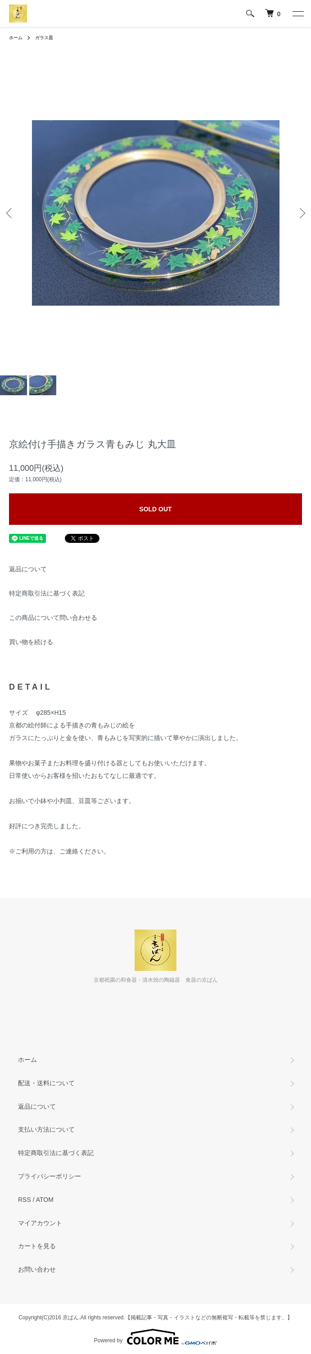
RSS (24, 1199)
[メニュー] (297, 13)
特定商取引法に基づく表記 (47, 593)
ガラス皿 (44, 37)
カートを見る (37, 1246)
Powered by (155, 1337)
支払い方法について (46, 1129)
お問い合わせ (37, 1269)
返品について (28, 569)
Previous (10, 213)
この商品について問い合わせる (53, 617)
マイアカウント (40, 1223)
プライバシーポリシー (49, 1176)
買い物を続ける (31, 641)
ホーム (16, 37)
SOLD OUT (155, 509)
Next (301, 213)
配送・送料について (46, 1083)
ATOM (45, 1199)
